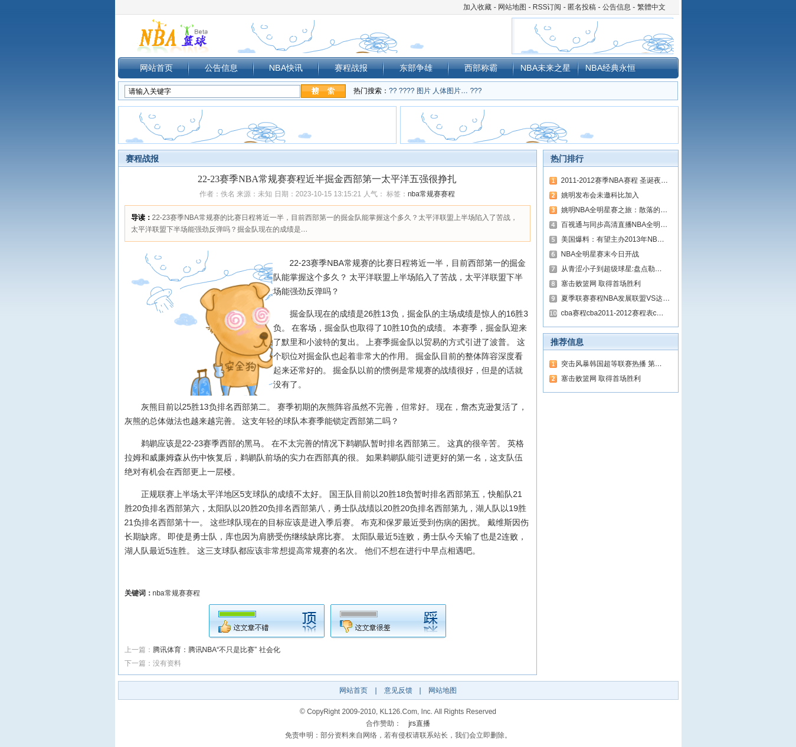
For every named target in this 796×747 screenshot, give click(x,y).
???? (407, 91)
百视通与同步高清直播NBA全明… (614, 225)
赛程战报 (351, 68)
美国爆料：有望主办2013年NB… (612, 239)
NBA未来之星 (545, 68)
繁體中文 (651, 7)
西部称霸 (480, 68)
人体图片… (450, 91)
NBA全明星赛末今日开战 (600, 254)
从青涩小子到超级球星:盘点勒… (611, 269)
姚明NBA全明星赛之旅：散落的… (614, 210)
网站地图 (512, 7)
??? (475, 91)
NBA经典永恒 (610, 68)
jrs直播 (419, 723)
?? (393, 91)
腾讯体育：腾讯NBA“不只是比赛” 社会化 (216, 650)
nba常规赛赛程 (431, 194)
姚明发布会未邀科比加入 (600, 195)
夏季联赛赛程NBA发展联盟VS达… (615, 298)
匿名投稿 (582, 7)
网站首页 (156, 68)
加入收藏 (477, 7)
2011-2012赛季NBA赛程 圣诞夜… (614, 180)
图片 (424, 91)
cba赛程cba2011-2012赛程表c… (612, 313)
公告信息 (616, 7)
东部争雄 (416, 68)
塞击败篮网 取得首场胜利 (601, 283)
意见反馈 (398, 690)
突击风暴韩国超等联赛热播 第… (611, 364)
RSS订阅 (547, 7)
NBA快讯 (286, 68)
